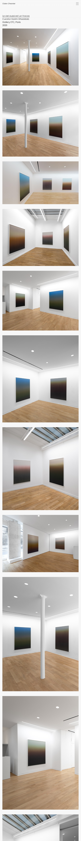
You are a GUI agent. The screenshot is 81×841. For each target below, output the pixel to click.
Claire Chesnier (8, 3)
